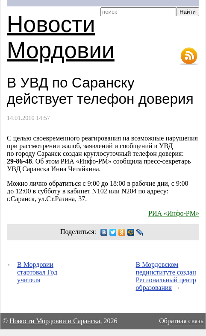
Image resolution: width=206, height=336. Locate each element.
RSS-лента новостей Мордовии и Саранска (189, 56)
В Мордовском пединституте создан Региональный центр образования (166, 276)
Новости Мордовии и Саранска (54, 320)
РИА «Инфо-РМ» (173, 213)
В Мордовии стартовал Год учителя (37, 272)
